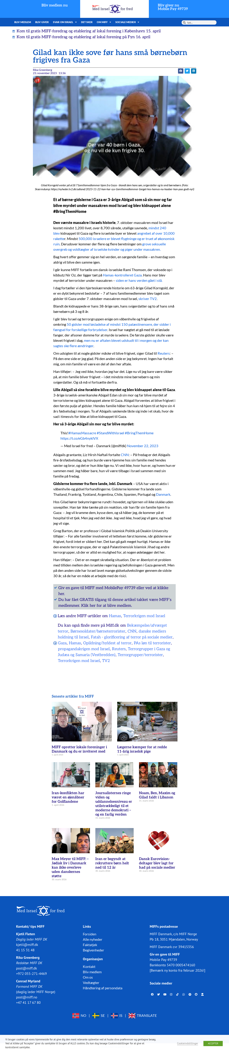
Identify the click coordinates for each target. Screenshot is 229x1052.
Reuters (164, 353)
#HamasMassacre (82, 433)
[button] (180, 71)
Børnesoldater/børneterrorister (97, 631)
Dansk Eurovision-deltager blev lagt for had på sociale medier (157, 863)
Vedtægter (91, 982)
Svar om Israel (65, 22)
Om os (88, 977)
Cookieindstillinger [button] (187, 1043)
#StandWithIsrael (110, 433)
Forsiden (89, 934)
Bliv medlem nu (55, 5)
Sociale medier (127, 22)
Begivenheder (93, 950)
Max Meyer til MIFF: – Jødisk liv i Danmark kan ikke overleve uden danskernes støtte (70, 867)
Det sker (87, 22)
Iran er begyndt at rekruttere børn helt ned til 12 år (112, 863)
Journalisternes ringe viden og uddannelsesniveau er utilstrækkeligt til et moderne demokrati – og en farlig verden (113, 804)
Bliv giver (42, 22)
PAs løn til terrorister (152, 643)
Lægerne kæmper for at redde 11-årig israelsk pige (142, 749)
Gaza (62, 643)
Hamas (115, 616)
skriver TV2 (147, 298)
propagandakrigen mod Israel (84, 649)
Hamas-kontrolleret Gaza (122, 275)
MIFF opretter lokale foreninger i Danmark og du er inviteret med (79, 749)
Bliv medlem (22, 22)
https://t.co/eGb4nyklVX (79, 438)
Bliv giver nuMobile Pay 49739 (173, 7)
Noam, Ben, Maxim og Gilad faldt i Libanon (157, 795)
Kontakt (89, 966)
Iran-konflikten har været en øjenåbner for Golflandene (68, 797)
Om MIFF (104, 22)
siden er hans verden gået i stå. (139, 280)
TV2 (106, 660)
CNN (125, 455)
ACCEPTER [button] (213, 1043)
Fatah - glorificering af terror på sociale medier (131, 637)
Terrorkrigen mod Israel (144, 616)
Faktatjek (90, 945)
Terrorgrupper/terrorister (140, 655)
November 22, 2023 (142, 446)
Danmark (163, 494)
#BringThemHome (139, 433)
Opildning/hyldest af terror (107, 643)
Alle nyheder (92, 939)
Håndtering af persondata (102, 988)
